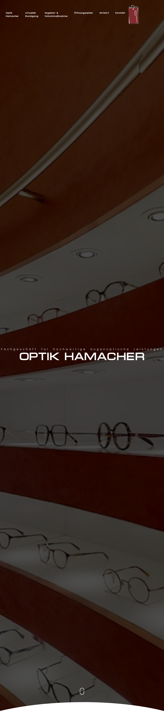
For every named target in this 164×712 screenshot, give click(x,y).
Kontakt (120, 12)
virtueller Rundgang (31, 14)
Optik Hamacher (12, 14)
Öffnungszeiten (83, 12)
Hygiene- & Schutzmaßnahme (56, 14)
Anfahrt (104, 12)
